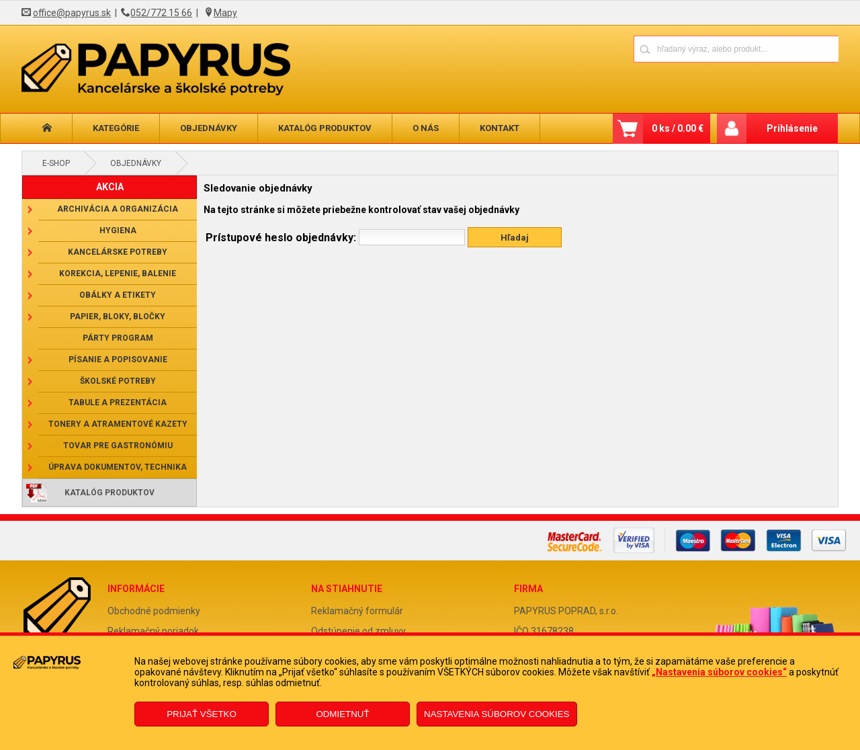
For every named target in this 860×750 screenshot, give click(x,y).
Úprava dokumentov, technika (117, 467)
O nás (426, 128)
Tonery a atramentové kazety (117, 424)
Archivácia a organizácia (117, 209)
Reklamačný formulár (357, 611)
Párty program (118, 338)
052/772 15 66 (161, 12)
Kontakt (499, 128)
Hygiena (117, 230)
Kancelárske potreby (117, 252)
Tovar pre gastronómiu (118, 445)
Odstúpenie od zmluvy (358, 631)
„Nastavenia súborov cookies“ (719, 672)
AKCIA (110, 186)
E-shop (56, 163)
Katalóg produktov (325, 128)
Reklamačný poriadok (153, 631)
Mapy (225, 12)
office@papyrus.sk (72, 12)
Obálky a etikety (117, 295)
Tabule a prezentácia (118, 402)
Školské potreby (118, 381)
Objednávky (208, 128)
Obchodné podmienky (154, 611)
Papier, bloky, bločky (117, 316)
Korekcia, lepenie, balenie (117, 273)
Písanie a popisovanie (118, 359)
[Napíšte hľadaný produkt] (689, 49)
